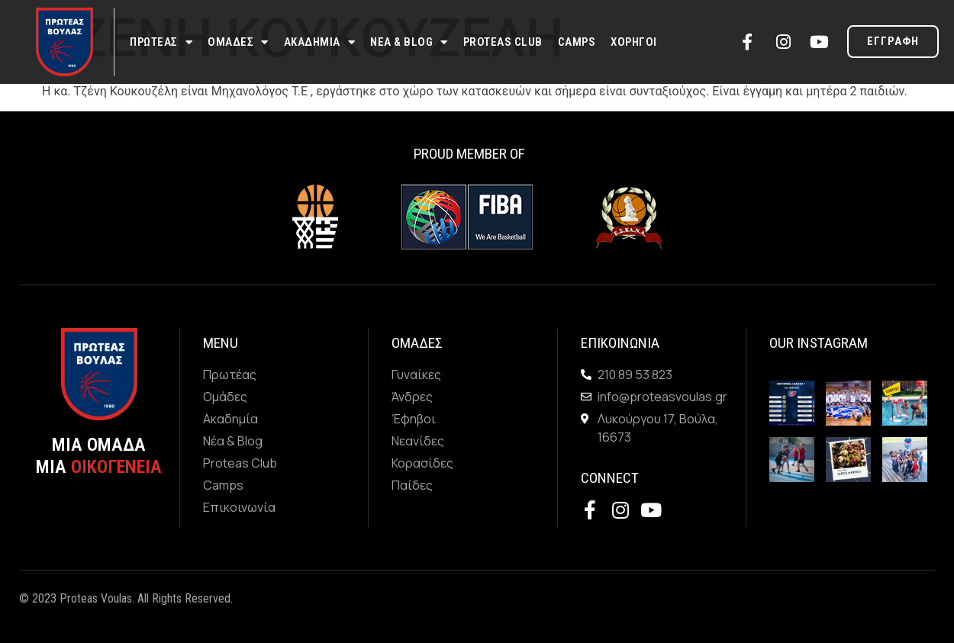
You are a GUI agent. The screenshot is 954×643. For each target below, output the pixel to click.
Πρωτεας (161, 42)
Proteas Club (503, 42)
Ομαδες (238, 42)
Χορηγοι (634, 42)
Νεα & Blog (409, 42)
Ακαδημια (320, 42)
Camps (577, 42)
